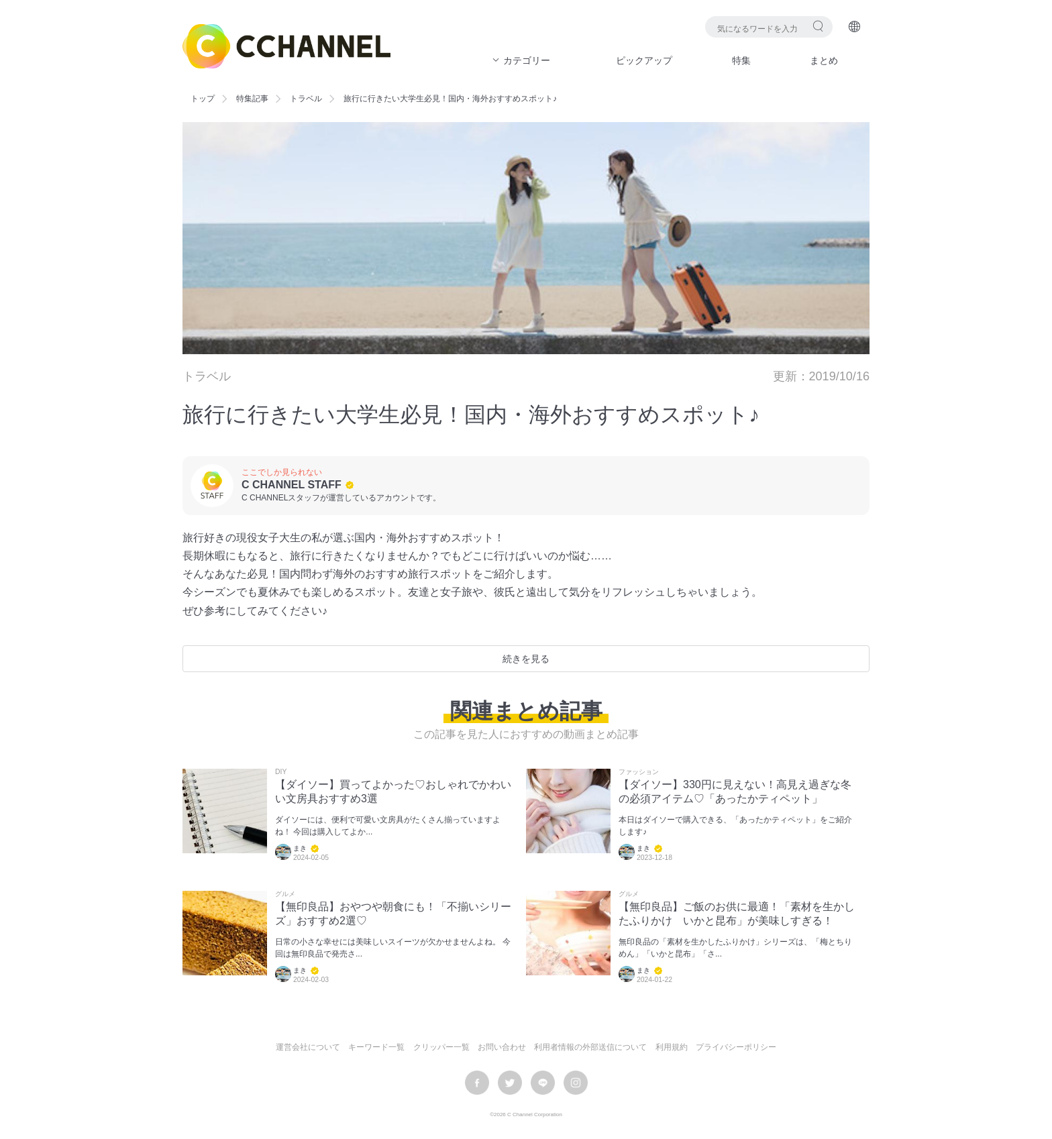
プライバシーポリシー (736, 1047)
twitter (510, 1083)
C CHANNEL (286, 46)
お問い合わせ (502, 1047)
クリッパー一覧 (441, 1047)
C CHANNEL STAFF (291, 484)
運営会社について (308, 1047)
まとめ (824, 60)
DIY (280, 772)
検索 (818, 26)
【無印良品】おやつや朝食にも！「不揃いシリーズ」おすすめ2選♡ (393, 913)
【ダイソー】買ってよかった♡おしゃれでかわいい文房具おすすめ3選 (393, 791)
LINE (543, 1083)
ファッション (639, 772)
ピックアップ (644, 60)
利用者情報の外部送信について (590, 1047)
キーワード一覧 (376, 1047)
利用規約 (671, 1047)
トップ (203, 98)
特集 (741, 60)
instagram (576, 1083)
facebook (477, 1083)
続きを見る (526, 658)
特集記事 (252, 98)
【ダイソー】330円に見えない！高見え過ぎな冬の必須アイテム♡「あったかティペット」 (735, 791)
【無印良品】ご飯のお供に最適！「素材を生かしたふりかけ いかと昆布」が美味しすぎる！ (737, 913)
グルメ (285, 894)
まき (300, 848)
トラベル (306, 98)
